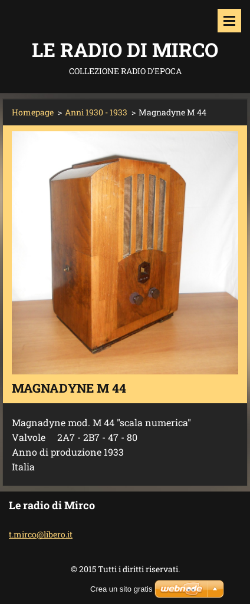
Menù (229, 20)
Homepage (33, 112)
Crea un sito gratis (121, 589)
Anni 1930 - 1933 (96, 112)
